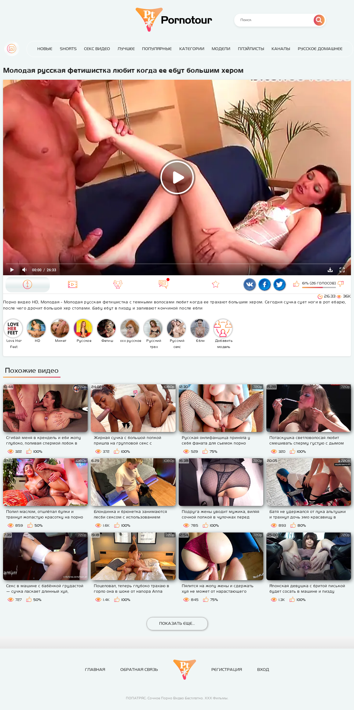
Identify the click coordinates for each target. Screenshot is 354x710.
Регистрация (226, 669)
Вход (263, 669)
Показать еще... (177, 623)
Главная (11, 48)
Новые (44, 48)
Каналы (281, 48)
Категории (191, 48)
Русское (83, 330)
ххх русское (130, 330)
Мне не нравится (341, 284)
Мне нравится (297, 284)
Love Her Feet (13, 334)
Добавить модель (223, 334)
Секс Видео (97, 48)
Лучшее (126, 48)
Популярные (157, 48)
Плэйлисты (251, 48)
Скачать (330, 269)
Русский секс (176, 334)
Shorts (68, 48)
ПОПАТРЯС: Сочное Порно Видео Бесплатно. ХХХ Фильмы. (177, 698)
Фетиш (106, 330)
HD (36, 330)
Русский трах (153, 334)
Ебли (200, 330)
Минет (60, 330)
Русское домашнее (320, 48)
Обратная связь (139, 669)
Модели (221, 48)
